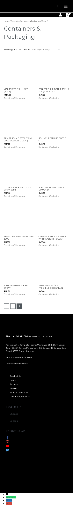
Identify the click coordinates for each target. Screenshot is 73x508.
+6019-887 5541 (21, 363)
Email (9, 503)
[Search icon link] (57, 6)
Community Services (20, 396)
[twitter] (7, 450)
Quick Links (15, 376)
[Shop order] (45, 49)
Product (14, 21)
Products (14, 384)
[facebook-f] (7, 438)
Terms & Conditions (19, 392)
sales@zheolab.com (22, 357)
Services (13, 388)
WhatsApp (11, 497)
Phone (9, 500)
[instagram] (7, 442)
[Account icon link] (60, 15)
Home (7, 21)
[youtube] (7, 446)
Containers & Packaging (30, 21)
